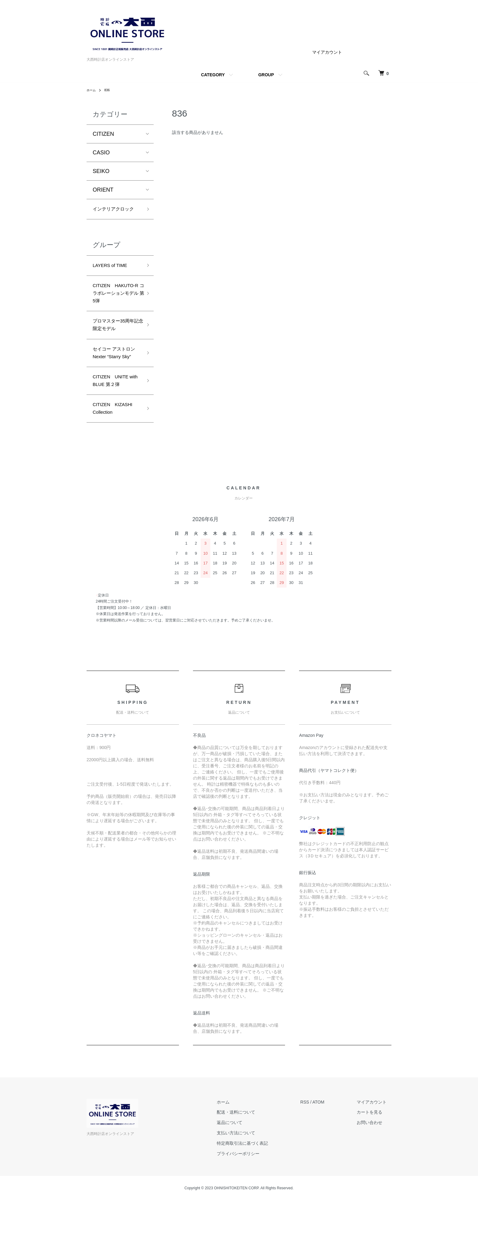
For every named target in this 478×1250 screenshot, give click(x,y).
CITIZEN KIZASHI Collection (117, 456)
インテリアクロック (115, 214)
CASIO (101, 152)
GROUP (266, 74)
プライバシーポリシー (252, 1203)
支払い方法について (250, 1182)
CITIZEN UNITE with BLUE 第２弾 (114, 425)
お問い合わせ (374, 1172)
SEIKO (101, 171)
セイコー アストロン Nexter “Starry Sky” (115, 389)
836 (109, 90)
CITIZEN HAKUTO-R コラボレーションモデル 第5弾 (116, 313)
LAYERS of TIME (113, 277)
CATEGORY (213, 74)
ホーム (92, 90)
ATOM (328, 1151)
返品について (244, 1172)
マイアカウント (327, 52)
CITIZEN (103, 134)
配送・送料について (250, 1161)
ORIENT (103, 190)
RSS (314, 1151)
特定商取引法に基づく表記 (257, 1193)
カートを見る (374, 1161)
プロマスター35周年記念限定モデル (115, 354)
